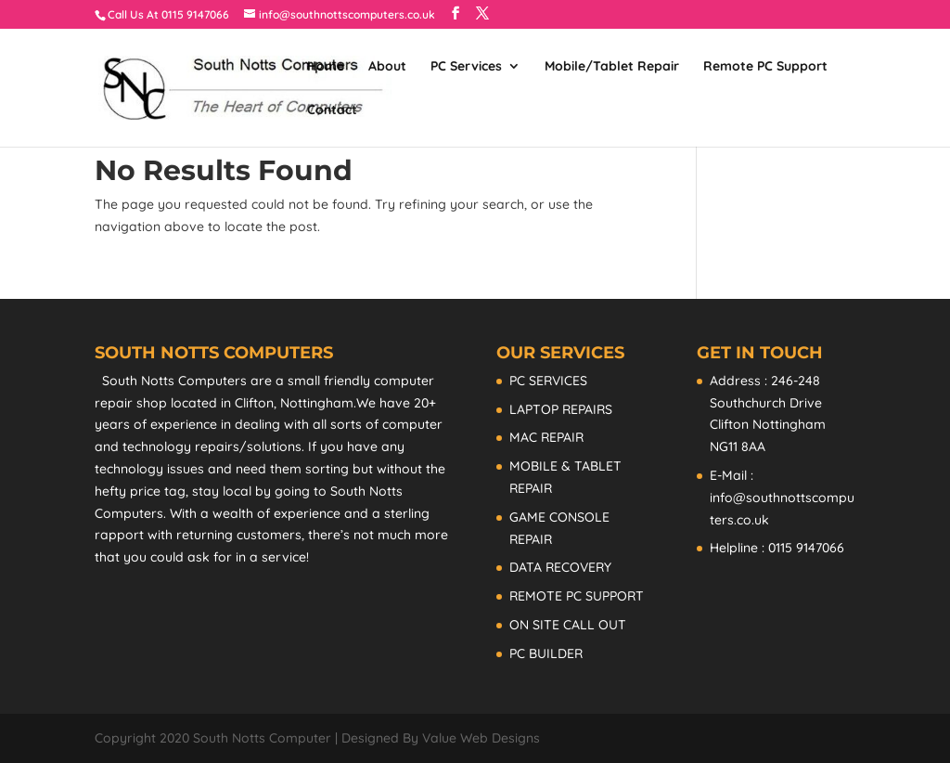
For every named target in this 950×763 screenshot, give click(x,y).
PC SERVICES (548, 380)
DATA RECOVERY (560, 567)
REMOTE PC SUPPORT (576, 596)
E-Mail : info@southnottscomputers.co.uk (782, 497)
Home (325, 66)
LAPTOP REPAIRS (560, 409)
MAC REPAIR (546, 437)
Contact (332, 110)
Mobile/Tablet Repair (612, 66)
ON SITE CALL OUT (567, 624)
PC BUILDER (546, 653)
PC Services (466, 66)
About (387, 66)
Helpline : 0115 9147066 (777, 547)
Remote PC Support (765, 66)
